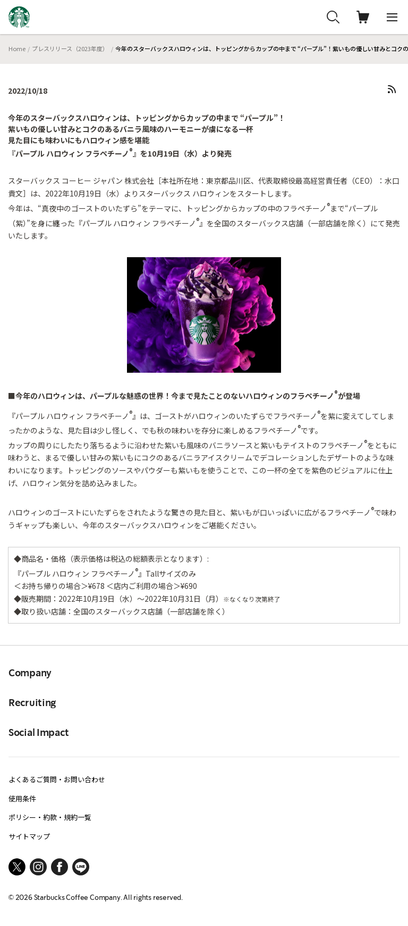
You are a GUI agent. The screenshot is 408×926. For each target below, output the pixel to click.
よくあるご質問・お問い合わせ (56, 779)
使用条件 (22, 798)
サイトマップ (29, 836)
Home (17, 48)
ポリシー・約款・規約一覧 (49, 817)
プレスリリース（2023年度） (70, 48)
